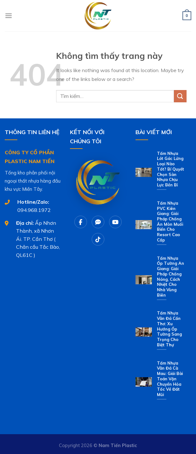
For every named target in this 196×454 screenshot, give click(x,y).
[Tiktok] (98, 239)
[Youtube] (115, 222)
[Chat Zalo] (98, 222)
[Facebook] (80, 222)
